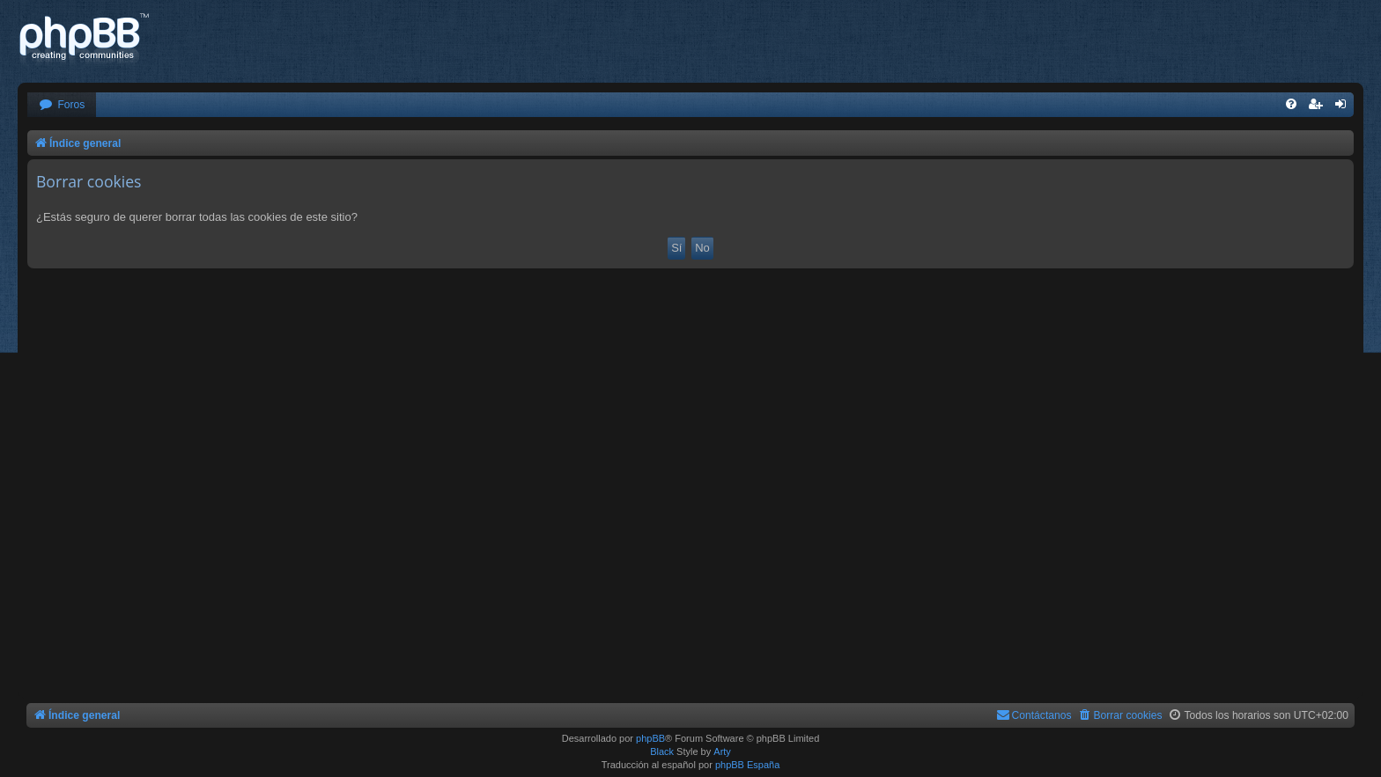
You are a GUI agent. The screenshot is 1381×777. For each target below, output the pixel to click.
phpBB (650, 738)
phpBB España (747, 764)
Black (662, 751)
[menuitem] (61, 105)
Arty (722, 751)
